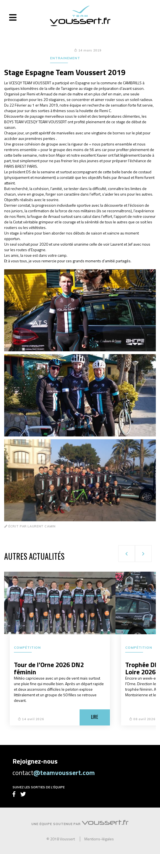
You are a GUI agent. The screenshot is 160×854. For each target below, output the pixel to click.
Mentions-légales (99, 838)
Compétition (27, 647)
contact (54, 772)
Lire (94, 717)
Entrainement (65, 58)
